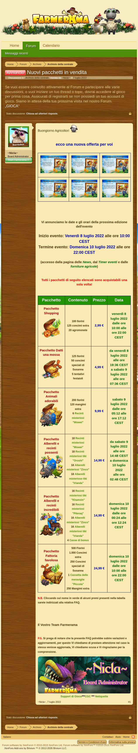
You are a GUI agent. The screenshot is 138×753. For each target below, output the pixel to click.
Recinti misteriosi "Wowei (78, 418)
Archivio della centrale (37, 77)
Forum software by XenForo (32, 745)
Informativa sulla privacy (122, 742)
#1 (129, 702)
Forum (31, 46)
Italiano (7, 737)
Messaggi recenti (16, 53)
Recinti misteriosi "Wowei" (78, 443)
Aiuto (118, 737)
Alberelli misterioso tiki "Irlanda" (78, 479)
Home (14, 45)
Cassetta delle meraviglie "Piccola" (79, 579)
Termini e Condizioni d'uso (92, 742)
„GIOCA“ (12, 106)
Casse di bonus (79, 540)
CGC (88, 696)
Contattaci (107, 737)
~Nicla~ (66, 77)
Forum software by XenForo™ (93, 745)
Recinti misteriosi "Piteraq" (78, 509)
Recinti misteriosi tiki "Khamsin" (78, 495)
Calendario (51, 45)
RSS (133, 736)
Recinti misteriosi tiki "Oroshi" (78, 456)
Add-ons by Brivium (35, 748)
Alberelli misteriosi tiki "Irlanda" (78, 531)
